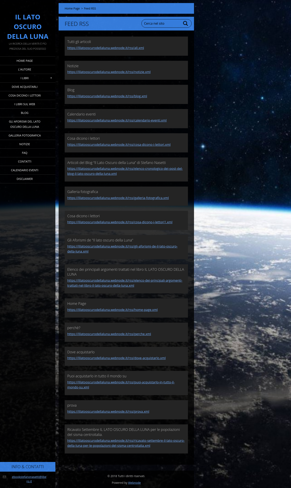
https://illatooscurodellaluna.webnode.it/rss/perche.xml (109, 334)
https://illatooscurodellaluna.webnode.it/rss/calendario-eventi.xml (117, 120)
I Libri (25, 78)
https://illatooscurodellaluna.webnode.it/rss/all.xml (105, 48)
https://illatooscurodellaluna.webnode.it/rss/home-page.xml (112, 309)
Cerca (185, 23)
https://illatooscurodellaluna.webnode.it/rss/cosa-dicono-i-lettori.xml (119, 144)
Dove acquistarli (25, 87)
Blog (24, 113)
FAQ (24, 153)
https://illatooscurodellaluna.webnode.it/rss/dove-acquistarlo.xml (116, 358)
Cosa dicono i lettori (24, 95)
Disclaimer (25, 179)
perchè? (73, 327)
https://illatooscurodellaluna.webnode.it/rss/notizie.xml (109, 72)
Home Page (25, 61)
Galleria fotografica (24, 135)
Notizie (24, 144)
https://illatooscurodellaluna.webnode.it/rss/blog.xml (107, 96)
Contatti (24, 161)
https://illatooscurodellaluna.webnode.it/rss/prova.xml (108, 411)
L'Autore (24, 69)
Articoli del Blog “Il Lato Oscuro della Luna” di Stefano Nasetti (116, 162)
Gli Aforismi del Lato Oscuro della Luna (24, 124)
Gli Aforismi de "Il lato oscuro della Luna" (100, 240)
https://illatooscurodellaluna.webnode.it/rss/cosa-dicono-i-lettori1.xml (119, 222)
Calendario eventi (24, 170)
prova (72, 405)
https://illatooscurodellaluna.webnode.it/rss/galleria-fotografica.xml (118, 198)
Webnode (134, 483)
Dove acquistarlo (81, 351)
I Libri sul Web (24, 104)
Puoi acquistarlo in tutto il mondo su (96, 376)
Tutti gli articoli (79, 41)
